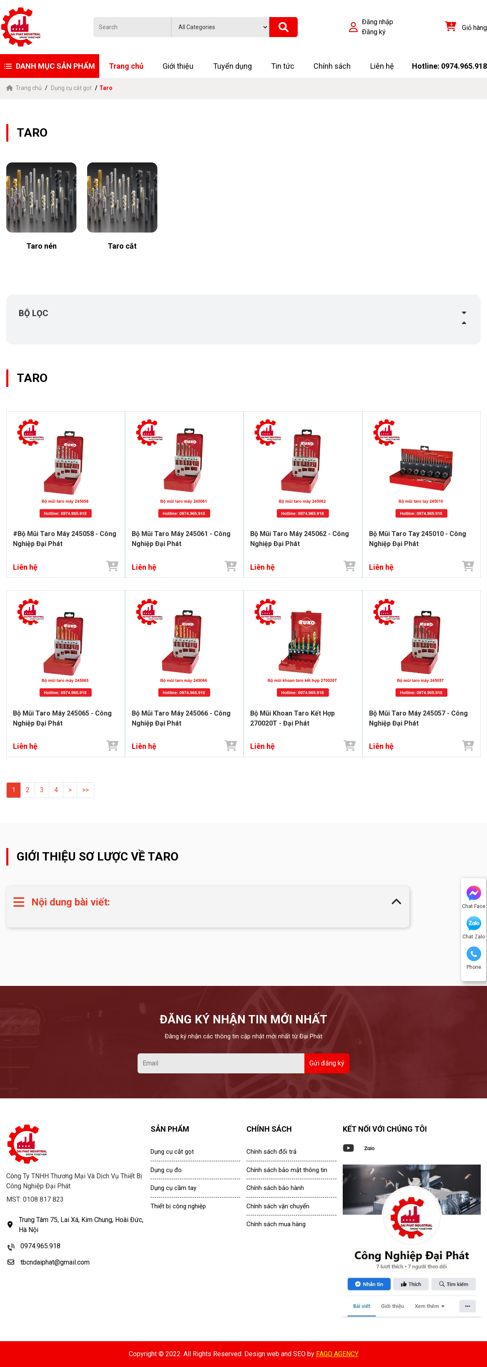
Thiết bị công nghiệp (178, 1206)
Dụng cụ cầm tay (173, 1188)
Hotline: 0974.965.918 (449, 66)
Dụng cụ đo (166, 1170)
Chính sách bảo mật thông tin (286, 1170)
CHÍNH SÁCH (269, 1129)
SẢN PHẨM (170, 1129)
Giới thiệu (178, 66)
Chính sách (332, 66)
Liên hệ (382, 66)
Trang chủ (126, 66)
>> (85, 790)
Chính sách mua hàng (276, 1224)
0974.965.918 (40, 1246)
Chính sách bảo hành (275, 1188)
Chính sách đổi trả (271, 1151)
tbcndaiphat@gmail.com (55, 1262)
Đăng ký (374, 32)
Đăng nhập (377, 22)
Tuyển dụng (232, 66)
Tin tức (282, 66)
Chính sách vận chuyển (277, 1206)
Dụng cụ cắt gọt (71, 88)
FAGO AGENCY (337, 1354)
